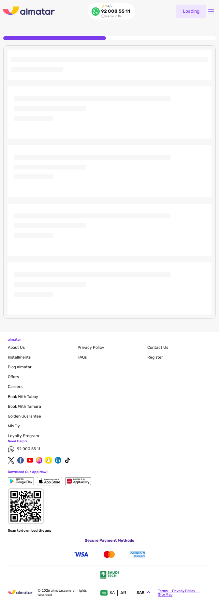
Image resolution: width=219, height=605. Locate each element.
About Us (16, 347)
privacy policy (91, 347)
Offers (13, 377)
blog (20, 367)
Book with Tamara (24, 406)
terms (163, 591)
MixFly (14, 426)
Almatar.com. (61, 590)
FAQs (82, 357)
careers (15, 386)
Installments (19, 357)
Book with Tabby (23, 396)
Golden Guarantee (24, 416)
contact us (157, 347)
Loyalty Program (23, 436)
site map (165, 594)
